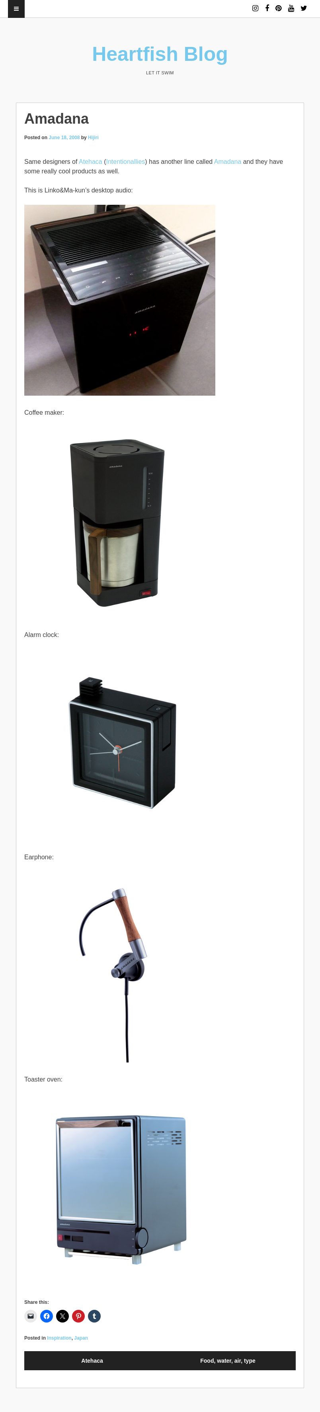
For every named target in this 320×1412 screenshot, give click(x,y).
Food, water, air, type (227, 1361)
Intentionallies (125, 161)
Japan (81, 1338)
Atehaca (90, 161)
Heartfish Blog (160, 54)
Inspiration (59, 1338)
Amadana (228, 161)
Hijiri (93, 137)
